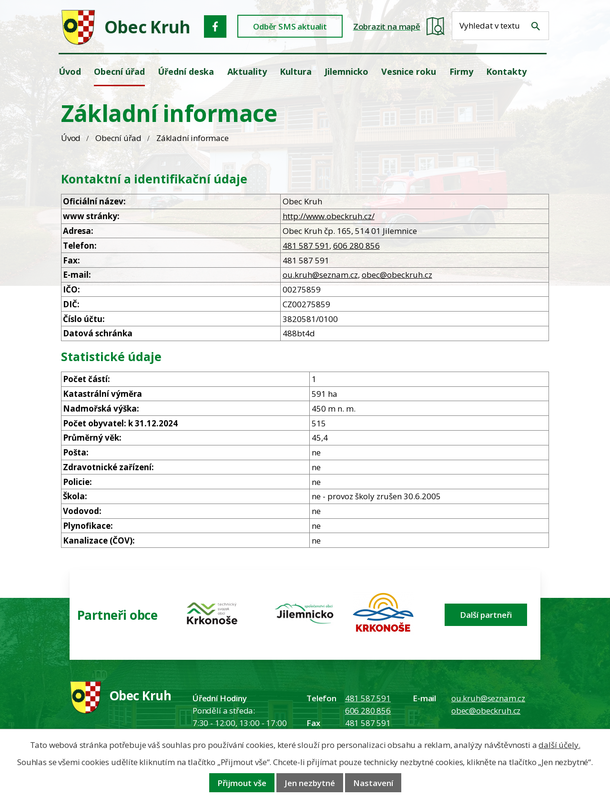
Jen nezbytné (310, 782)
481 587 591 (306, 245)
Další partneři (486, 614)
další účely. (559, 744)
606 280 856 (356, 245)
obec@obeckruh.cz (397, 274)
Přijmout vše (241, 782)
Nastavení (373, 782)
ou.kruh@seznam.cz (320, 274)
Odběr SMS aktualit (290, 26)
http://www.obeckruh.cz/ (329, 216)
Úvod (71, 137)
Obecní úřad (118, 137)
